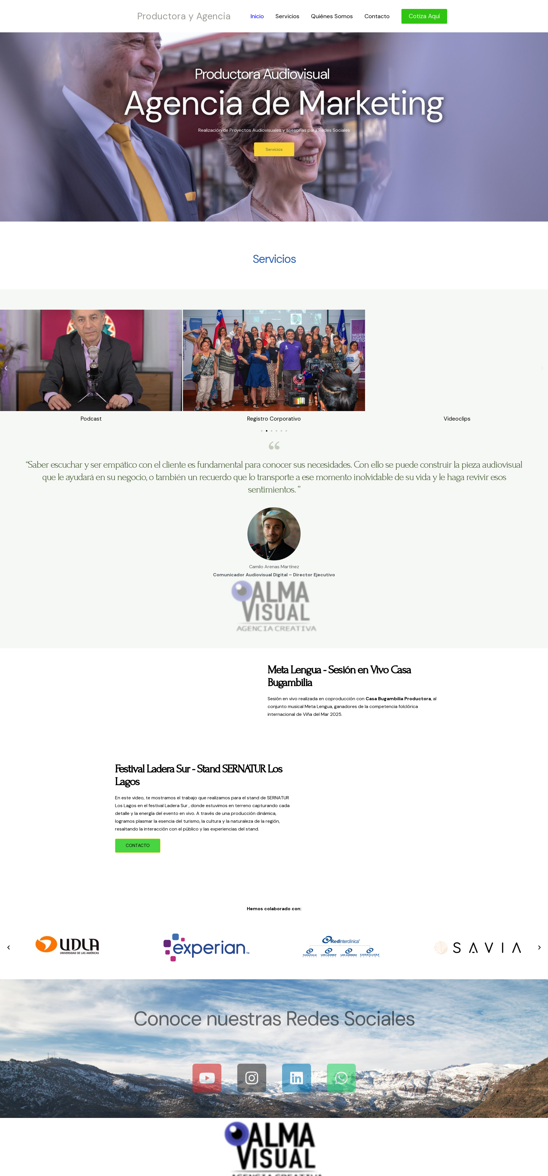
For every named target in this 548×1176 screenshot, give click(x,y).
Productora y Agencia (184, 16)
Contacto (377, 16)
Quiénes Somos (332, 16)
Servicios (287, 16)
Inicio (257, 16)
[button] (6, 368)
